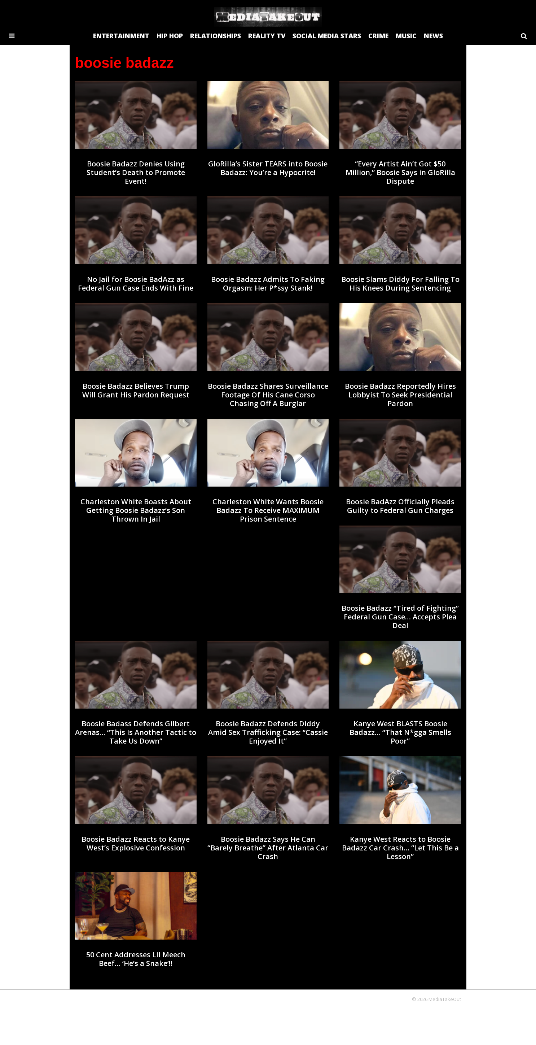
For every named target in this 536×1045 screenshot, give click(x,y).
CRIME (378, 35)
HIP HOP (170, 35)
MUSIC (406, 35)
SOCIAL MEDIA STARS (327, 35)
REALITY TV (266, 35)
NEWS (433, 35)
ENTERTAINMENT (121, 35)
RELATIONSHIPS (215, 35)
